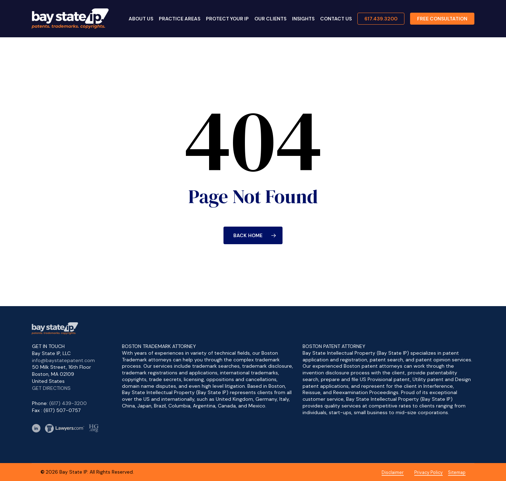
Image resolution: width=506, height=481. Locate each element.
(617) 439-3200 (68, 403)
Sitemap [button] (457, 472)
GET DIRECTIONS (51, 388)
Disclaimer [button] (393, 472)
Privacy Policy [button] (428, 472)
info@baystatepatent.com (63, 360)
